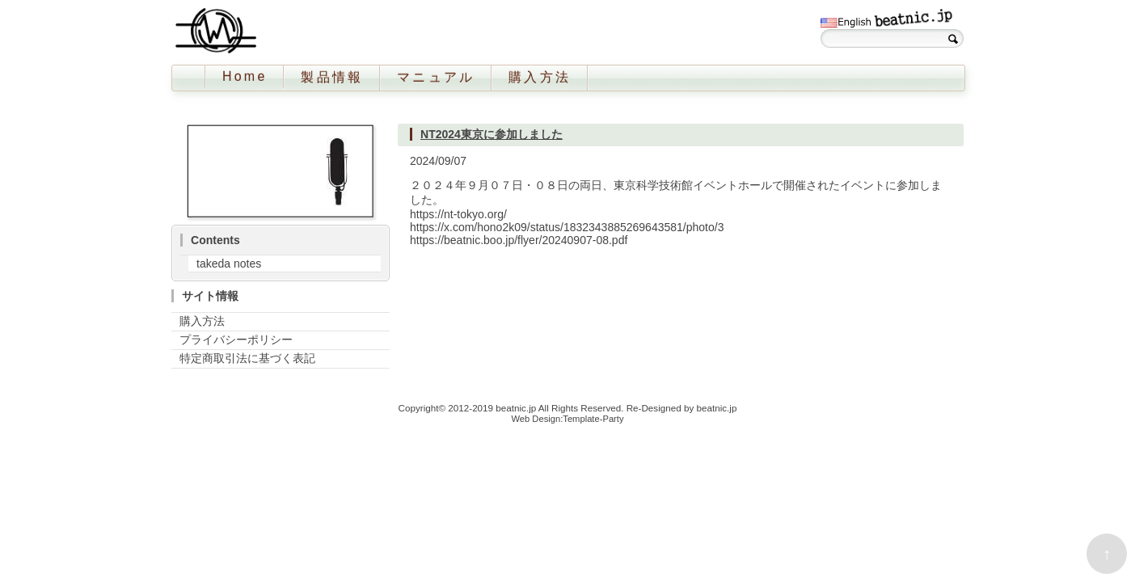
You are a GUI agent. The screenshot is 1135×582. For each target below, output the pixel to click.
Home (244, 76)
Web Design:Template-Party (567, 419)
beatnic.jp (516, 408)
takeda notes (228, 263)
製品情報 (332, 77)
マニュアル (436, 77)
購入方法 (539, 77)
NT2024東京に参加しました (491, 134)
